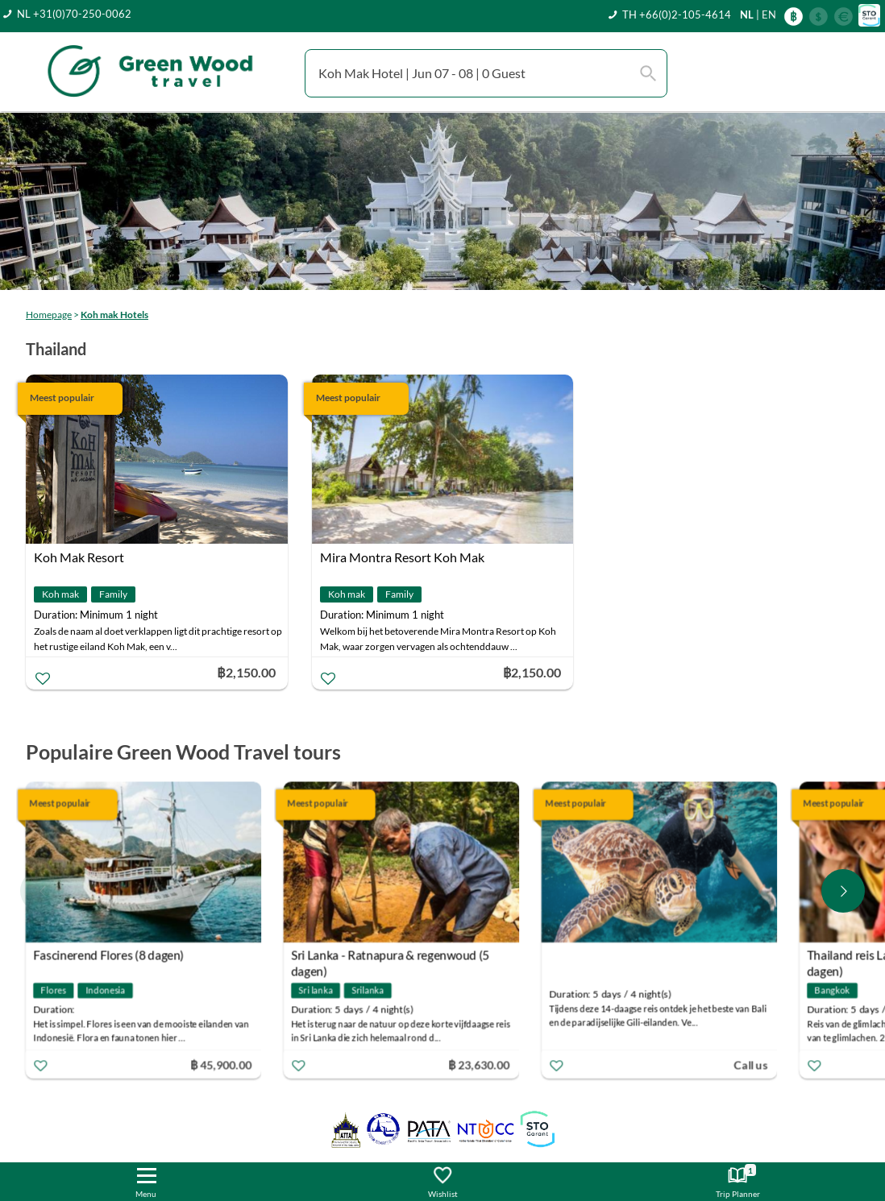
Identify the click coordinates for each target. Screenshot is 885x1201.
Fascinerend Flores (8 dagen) (110, 955)
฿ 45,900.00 (222, 1064)
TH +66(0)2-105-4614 (676, 14)
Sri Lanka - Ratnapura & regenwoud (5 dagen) (392, 957)
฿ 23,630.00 (480, 1064)
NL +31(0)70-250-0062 (74, 13)
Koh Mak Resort (79, 557)
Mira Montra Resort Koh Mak (402, 557)
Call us (752, 1064)
